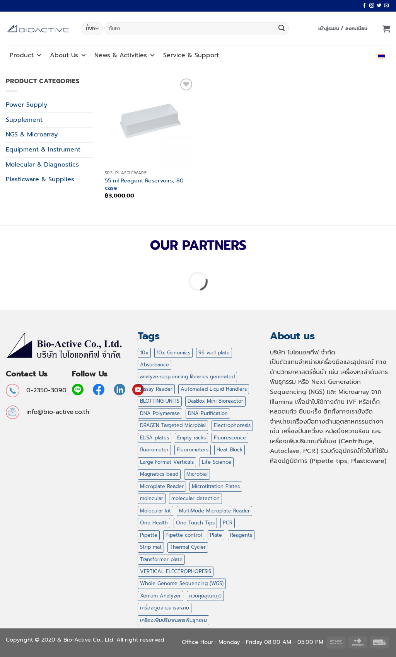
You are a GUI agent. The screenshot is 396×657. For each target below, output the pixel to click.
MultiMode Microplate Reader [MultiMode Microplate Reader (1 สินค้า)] (214, 510)
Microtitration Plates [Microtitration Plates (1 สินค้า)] (216, 486)
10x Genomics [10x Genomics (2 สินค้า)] (173, 352)
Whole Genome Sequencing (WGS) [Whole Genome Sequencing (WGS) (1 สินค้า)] (182, 583)
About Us (68, 55)
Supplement (24, 119)
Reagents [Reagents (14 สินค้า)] (241, 535)
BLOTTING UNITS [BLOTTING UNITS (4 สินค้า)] (159, 401)
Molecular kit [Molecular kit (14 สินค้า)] (155, 510)
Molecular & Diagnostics (42, 164)
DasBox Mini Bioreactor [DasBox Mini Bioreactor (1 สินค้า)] (215, 401)
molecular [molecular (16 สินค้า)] (151, 498)
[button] (343, 28)
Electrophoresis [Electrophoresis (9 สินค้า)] (232, 425)
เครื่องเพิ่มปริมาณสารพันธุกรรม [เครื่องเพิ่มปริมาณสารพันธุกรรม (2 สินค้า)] (173, 620)
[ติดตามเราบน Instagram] (371, 5)
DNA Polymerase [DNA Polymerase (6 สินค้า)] (160, 413)
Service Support (191, 55)
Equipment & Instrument (43, 149)
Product (26, 55)
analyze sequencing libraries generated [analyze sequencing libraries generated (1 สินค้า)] (187, 376)
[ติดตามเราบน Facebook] (364, 5)
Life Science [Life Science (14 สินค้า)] (216, 462)
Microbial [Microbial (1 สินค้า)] (197, 474)
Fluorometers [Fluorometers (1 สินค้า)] (192, 449)
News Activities (124, 55)
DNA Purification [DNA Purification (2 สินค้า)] (208, 413)
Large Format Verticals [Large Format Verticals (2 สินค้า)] (167, 462)
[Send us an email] (386, 5)
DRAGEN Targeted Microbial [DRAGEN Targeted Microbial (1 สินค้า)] (173, 425)
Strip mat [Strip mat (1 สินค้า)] (151, 547)
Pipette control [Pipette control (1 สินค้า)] (184, 535)
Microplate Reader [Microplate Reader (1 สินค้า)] (162, 486)
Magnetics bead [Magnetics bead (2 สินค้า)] (159, 474)
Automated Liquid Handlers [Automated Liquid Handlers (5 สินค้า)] (214, 389)
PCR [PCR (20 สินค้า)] (227, 522)
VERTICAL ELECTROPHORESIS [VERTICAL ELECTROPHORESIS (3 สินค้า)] (175, 571)
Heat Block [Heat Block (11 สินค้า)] (229, 449)
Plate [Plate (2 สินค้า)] (216, 535)
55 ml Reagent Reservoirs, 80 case (144, 184)
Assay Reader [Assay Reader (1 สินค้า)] (156, 389)
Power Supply (26, 104)
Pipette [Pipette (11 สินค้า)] (148, 535)
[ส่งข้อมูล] (281, 28)
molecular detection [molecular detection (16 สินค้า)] (195, 498)
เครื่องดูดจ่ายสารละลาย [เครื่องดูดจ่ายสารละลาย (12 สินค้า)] (164, 607)
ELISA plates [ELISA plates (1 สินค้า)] (154, 437)
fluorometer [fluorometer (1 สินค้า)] (154, 449)
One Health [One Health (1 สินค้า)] (154, 522)
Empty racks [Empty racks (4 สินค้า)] (191, 437)
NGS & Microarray (32, 134)
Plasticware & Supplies (40, 179)
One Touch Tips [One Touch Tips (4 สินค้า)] (195, 522)
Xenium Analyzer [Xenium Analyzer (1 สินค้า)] (160, 595)
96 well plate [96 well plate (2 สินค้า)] (214, 352)
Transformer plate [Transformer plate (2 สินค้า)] (161, 559)
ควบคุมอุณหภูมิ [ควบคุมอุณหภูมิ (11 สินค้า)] (205, 595)
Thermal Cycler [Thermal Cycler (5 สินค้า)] (188, 547)
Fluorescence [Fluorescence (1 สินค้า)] (230, 437)
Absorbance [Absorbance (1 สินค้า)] (154, 364)
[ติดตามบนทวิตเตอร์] (379, 5)
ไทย (380, 55)
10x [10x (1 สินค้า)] (144, 352)
